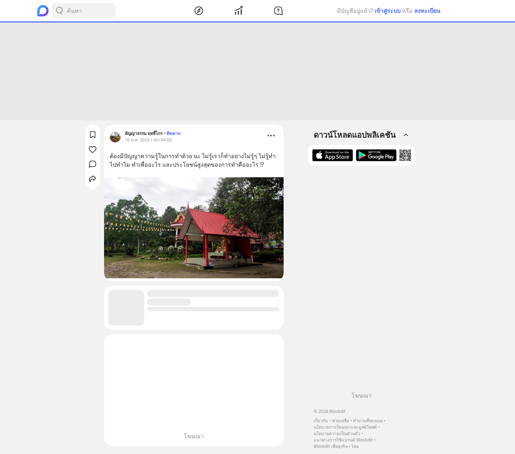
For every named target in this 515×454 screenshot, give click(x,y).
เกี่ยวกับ (321, 421)
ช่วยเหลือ (340, 421)
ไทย (355, 446)
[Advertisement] (257, 71)
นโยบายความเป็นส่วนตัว (337, 433)
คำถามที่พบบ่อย (368, 421)
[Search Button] (59, 10)
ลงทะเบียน (427, 11)
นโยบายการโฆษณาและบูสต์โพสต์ (345, 427)
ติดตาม (174, 133)
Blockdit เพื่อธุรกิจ (330, 446)
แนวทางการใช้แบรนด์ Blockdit (343, 440)
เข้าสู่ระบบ (387, 11)
